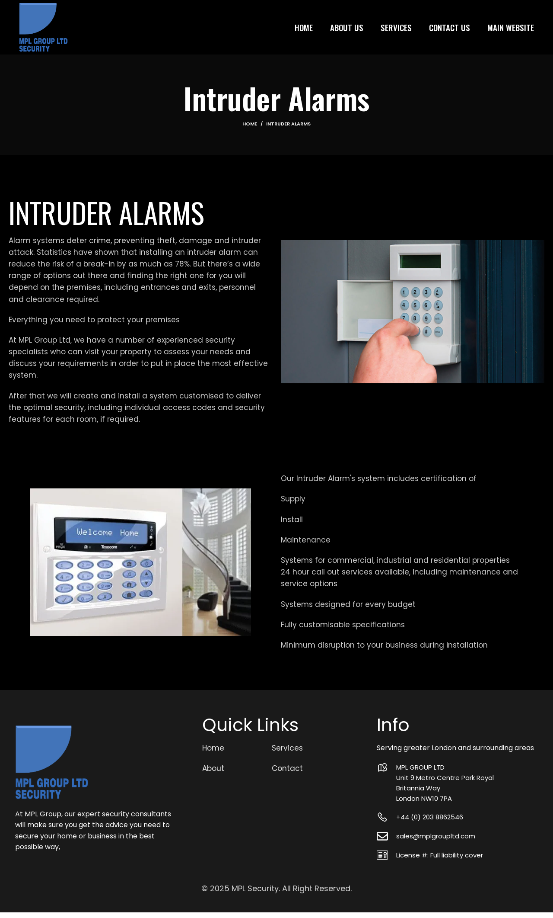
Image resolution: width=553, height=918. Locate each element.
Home (249, 129)
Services (287, 754)
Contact (287, 774)
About (213, 774)
